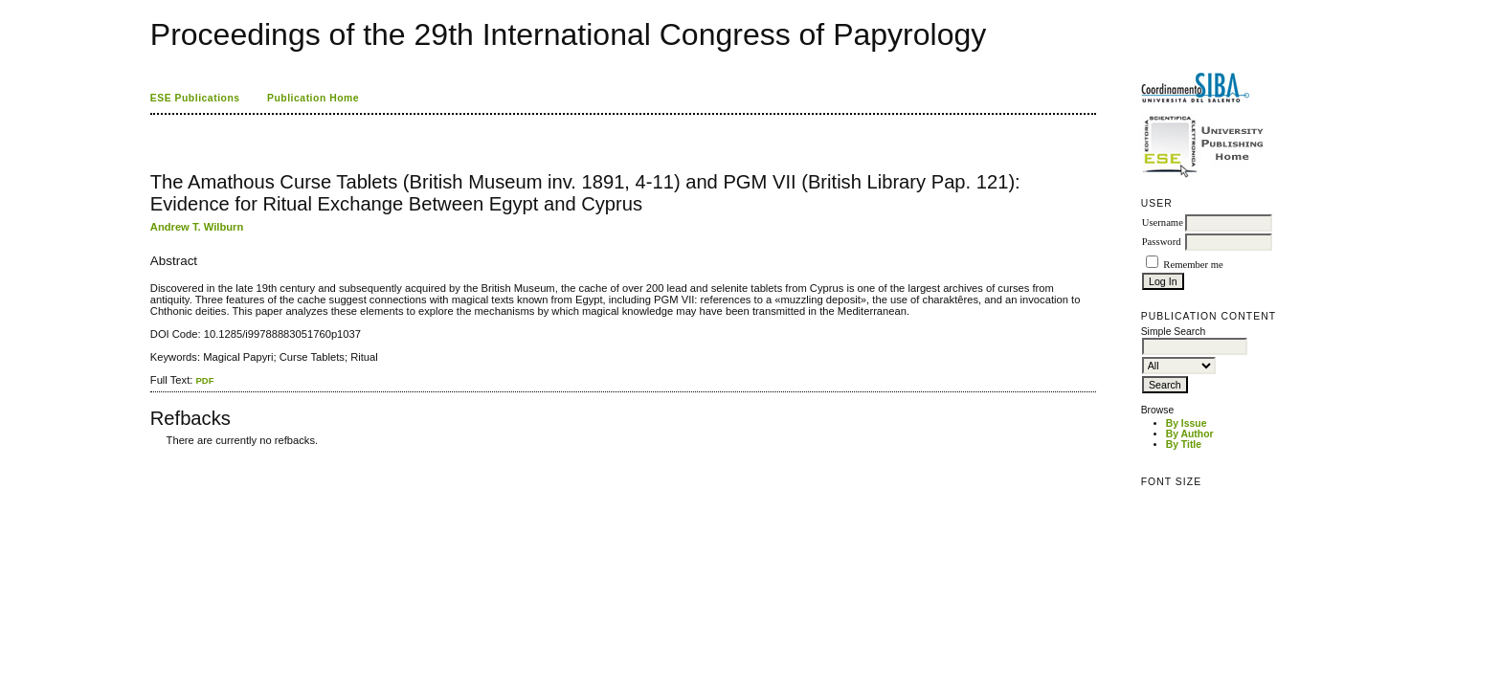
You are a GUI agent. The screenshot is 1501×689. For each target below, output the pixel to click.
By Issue (1186, 423)
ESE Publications (195, 98)
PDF (204, 380)
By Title (1183, 444)
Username (1162, 222)
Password (1161, 241)
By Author (1190, 434)
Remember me (1192, 264)
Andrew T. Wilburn (196, 227)
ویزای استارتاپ (155, 454)
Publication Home (313, 98)
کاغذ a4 (151, 454)
